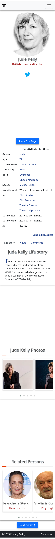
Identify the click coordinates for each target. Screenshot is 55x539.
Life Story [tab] (9, 242)
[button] (20, 395)
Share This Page (27, 141)
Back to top (47, 534)
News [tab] (23, 242)
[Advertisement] (27, 108)
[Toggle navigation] (49, 6)
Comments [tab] (37, 242)
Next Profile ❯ (27, 525)
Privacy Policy (17, 534)
